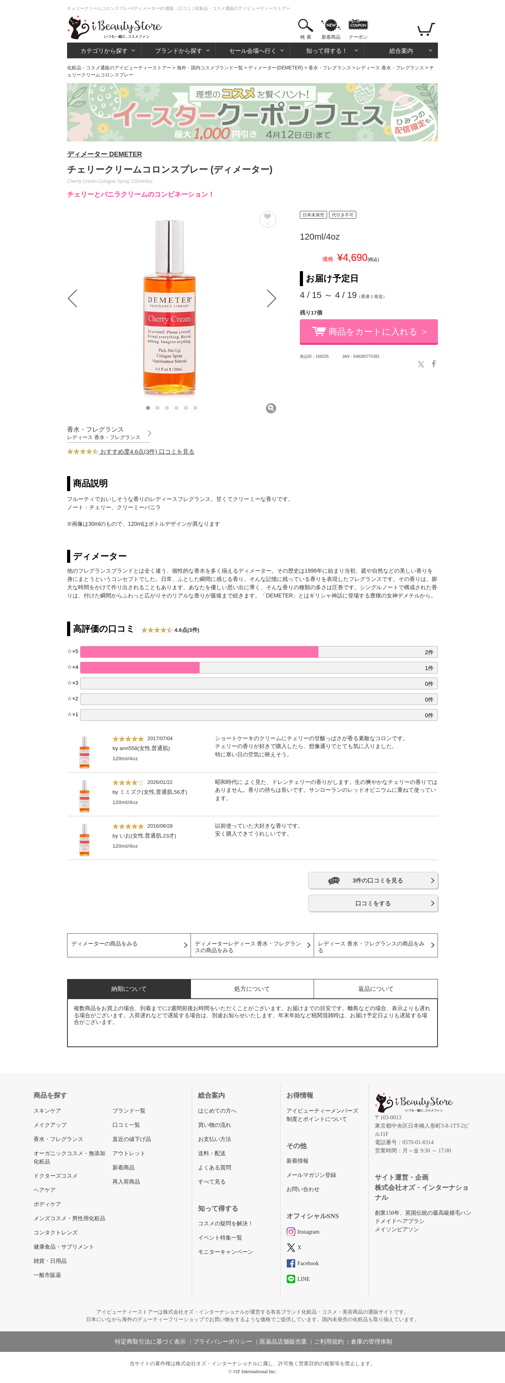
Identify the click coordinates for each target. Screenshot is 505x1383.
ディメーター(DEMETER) (275, 68)
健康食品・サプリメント (64, 1247)
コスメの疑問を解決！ (225, 1224)
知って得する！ (327, 50)
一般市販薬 (47, 1275)
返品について (376, 988)
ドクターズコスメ (56, 1176)
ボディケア (47, 1204)
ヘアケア (45, 1190)
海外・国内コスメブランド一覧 (210, 68)
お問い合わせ (303, 1189)
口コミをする (373, 903)
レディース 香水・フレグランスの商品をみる (371, 947)
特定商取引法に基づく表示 (150, 1341)
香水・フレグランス (330, 68)
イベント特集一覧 (220, 1238)
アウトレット (129, 1153)
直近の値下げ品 (131, 1139)
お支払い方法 (214, 1139)
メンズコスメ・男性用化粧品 (69, 1218)
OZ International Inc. (255, 1371)
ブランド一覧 (129, 1111)
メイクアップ (50, 1125)
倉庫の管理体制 (371, 1341)
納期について (129, 988)
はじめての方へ (217, 1111)
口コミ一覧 (126, 1125)
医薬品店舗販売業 (283, 1341)
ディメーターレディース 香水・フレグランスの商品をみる (248, 947)
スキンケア (47, 1111)
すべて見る (212, 1182)
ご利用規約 (329, 1341)
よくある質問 (214, 1168)
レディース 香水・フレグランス (390, 68)
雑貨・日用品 (50, 1261)
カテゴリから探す (104, 50)
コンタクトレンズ (56, 1233)
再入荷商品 (126, 1182)
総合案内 (401, 50)
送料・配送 (212, 1153)
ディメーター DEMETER (104, 154)
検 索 (305, 37)
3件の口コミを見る (378, 880)
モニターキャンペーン (225, 1252)
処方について (252, 988)
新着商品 (331, 37)
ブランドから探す (178, 50)
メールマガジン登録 (311, 1175)
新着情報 (297, 1161)
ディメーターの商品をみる (104, 944)
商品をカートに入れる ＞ (379, 332)
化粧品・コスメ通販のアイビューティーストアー (119, 68)
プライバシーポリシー (222, 1341)
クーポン (358, 37)
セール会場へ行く (253, 50)
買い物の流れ (214, 1125)
